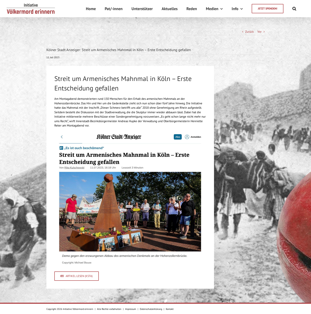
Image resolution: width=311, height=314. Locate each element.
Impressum (130, 308)
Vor (259, 31)
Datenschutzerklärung (151, 308)
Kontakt (170, 308)
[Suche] (294, 8)
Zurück (249, 31)
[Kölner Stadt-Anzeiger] (130, 133)
